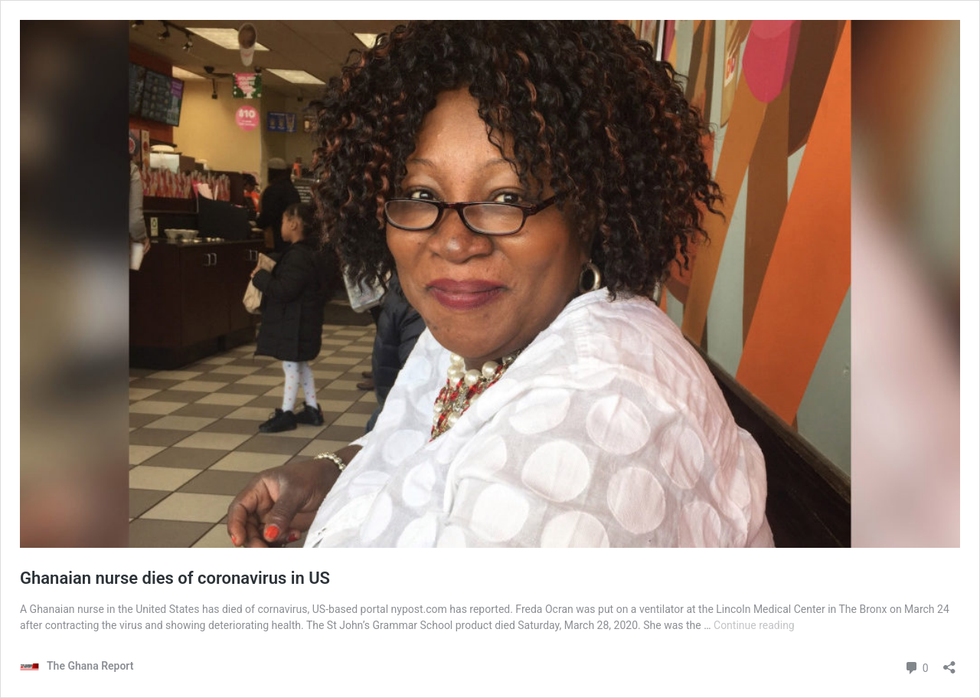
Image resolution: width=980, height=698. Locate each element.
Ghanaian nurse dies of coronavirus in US (175, 578)
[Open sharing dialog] (949, 662)
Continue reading (754, 625)
